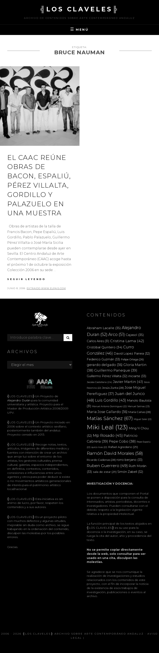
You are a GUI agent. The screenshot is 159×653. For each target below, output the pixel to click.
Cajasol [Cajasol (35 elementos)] (135, 335)
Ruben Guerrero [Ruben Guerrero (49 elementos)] (107, 465)
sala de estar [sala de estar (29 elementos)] (105, 471)
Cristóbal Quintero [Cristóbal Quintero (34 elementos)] (104, 347)
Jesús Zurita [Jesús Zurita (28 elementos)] (113, 387)
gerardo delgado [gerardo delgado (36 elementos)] (105, 365)
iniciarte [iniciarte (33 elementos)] (137, 376)
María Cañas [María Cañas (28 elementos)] (139, 412)
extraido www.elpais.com (46, 288)
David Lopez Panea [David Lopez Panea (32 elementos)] (132, 353)
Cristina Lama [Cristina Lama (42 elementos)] (127, 341)
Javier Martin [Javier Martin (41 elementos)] (128, 381)
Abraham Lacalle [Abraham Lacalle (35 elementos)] (104, 328)
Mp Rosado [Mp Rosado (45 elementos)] (108, 435)
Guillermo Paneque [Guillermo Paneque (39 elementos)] (115, 370)
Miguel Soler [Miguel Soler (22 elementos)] (143, 419)
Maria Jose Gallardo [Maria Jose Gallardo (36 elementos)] (107, 412)
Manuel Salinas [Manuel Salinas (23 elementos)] (139, 406)
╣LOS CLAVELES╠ (79, 9)
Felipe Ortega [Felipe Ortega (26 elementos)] (132, 359)
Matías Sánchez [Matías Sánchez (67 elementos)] (110, 418)
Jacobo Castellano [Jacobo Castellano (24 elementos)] (99, 382)
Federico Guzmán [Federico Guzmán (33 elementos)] (103, 359)
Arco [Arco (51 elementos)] (116, 334)
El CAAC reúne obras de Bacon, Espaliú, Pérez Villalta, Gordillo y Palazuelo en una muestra (39, 185)
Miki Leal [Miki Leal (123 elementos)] (107, 427)
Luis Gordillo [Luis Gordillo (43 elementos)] (110, 400)
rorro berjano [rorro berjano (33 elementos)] (130, 460)
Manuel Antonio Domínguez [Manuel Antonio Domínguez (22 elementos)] (109, 406)
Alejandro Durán (18, 400)
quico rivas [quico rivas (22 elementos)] (99, 447)
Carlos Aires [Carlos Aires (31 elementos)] (98, 341)
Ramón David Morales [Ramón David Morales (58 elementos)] (115, 453)
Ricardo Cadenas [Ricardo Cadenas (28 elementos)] (101, 459)
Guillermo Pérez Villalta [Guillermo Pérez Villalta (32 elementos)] (107, 376)
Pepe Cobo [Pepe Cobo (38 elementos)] (122, 441)
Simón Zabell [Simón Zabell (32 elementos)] (130, 472)
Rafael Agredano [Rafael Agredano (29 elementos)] (123, 447)
